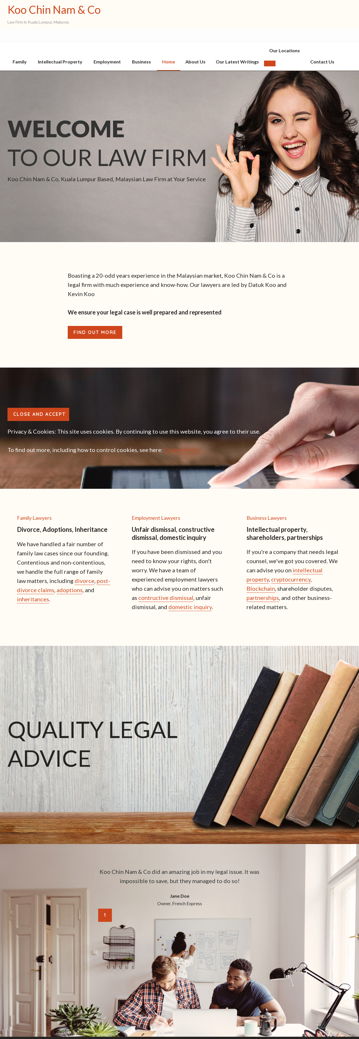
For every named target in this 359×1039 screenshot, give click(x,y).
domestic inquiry (190, 606)
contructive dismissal (165, 597)
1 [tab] (105, 915)
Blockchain (261, 588)
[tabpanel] (180, 887)
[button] (269, 63)
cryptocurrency (291, 579)
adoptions (70, 589)
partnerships (263, 597)
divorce (84, 580)
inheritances (33, 599)
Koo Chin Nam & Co (54, 10)
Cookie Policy (182, 449)
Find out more (95, 332)
